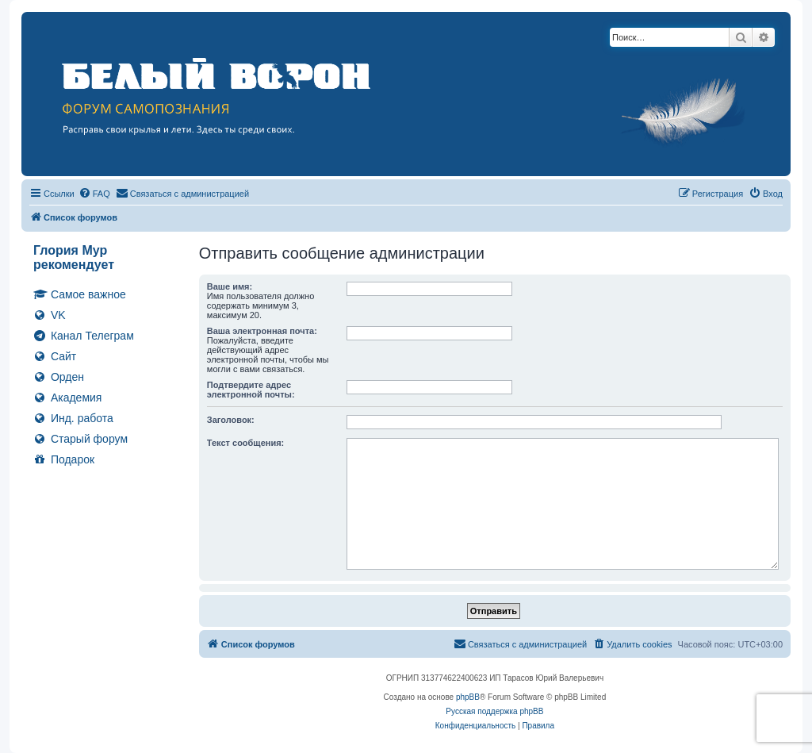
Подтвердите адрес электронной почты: (251, 389)
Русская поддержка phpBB (494, 711)
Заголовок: (231, 420)
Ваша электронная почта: (262, 331)
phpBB (468, 697)
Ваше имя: (229, 286)
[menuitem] (94, 193)
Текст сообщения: (245, 443)
